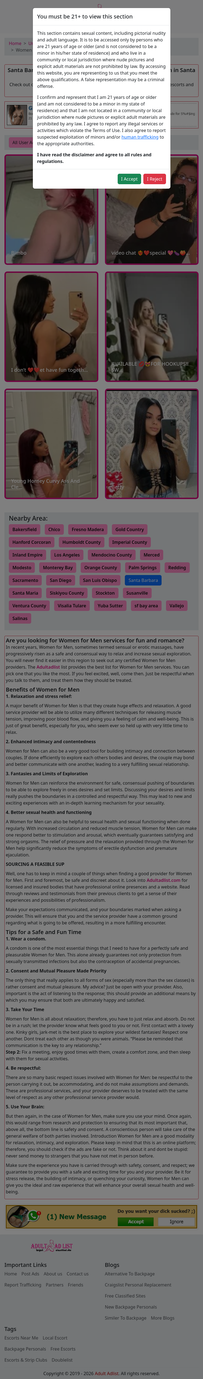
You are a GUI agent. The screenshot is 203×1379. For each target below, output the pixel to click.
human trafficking (140, 137)
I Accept (129, 179)
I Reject (154, 179)
